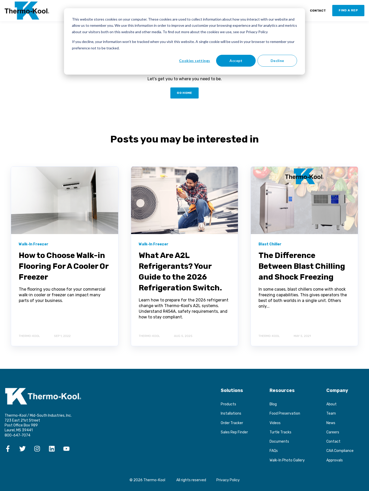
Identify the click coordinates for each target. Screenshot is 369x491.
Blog (273, 404)
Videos (275, 423)
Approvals (334, 460)
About (331, 404)
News (330, 423)
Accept (235, 60)
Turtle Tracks (280, 432)
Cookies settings (194, 60)
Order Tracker (232, 423)
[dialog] (184, 41)
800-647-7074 (17, 435)
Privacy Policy (228, 480)
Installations (231, 413)
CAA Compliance (340, 451)
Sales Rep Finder (234, 432)
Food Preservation (285, 413)
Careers (332, 432)
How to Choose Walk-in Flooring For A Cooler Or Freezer (63, 266)
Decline (277, 60)
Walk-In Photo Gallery (287, 460)
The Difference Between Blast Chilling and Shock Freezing (302, 266)
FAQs (274, 451)
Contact (333, 441)
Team (331, 413)
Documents (279, 441)
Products (228, 404)
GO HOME (184, 93)
